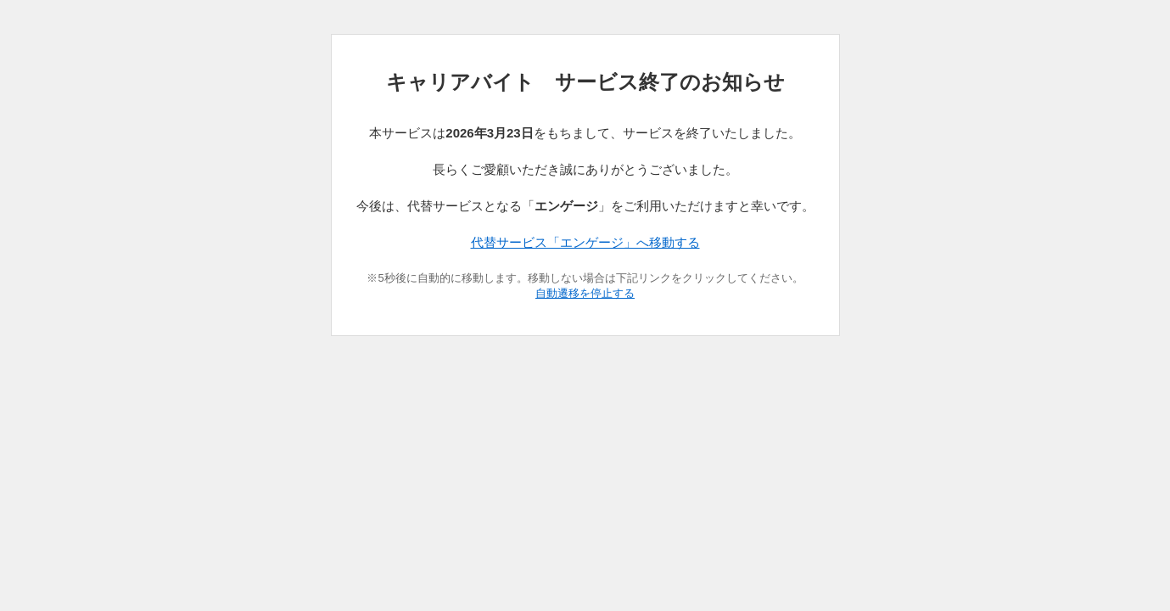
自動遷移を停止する (585, 293)
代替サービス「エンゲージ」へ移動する (585, 242)
